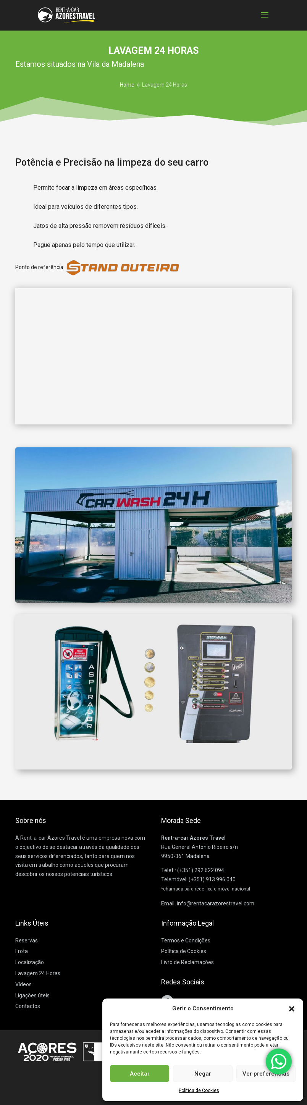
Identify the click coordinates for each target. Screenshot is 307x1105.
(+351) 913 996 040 (212, 879)
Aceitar (140, 1073)
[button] (292, 1009)
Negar (202, 1073)
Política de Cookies (199, 1090)
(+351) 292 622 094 (200, 870)
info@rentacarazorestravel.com (215, 903)
